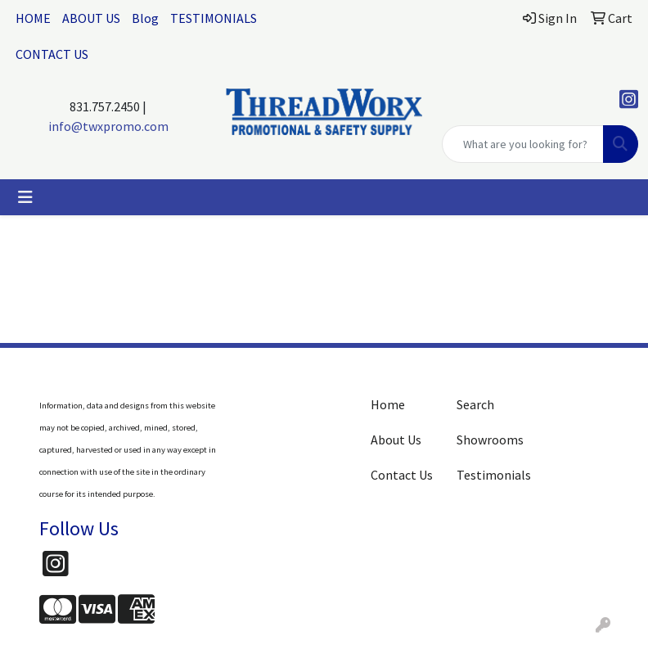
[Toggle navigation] (25, 197)
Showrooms (490, 439)
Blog (145, 18)
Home (388, 404)
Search (475, 404)
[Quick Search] (523, 144)
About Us (396, 439)
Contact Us (402, 475)
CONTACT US (52, 54)
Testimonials (490, 475)
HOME (33, 18)
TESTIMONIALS (213, 18)
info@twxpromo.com (108, 126)
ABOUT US (91, 18)
